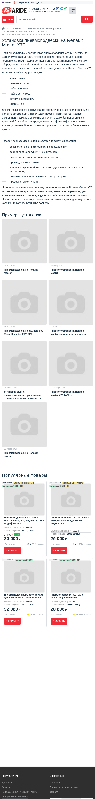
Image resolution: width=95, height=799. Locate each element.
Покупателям (10, 775)
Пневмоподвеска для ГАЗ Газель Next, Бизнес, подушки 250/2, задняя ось (70, 520)
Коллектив (55, 782)
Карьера (54, 792)
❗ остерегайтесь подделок (27, 2)
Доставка (7, 782)
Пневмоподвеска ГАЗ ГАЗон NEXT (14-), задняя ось (67, 596)
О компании (57, 775)
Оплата (6, 787)
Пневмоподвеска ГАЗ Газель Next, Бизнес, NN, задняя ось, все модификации (24, 520)
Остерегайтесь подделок (15, 796)
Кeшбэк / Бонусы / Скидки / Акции (19, 792)
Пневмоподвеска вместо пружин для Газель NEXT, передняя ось (24, 596)
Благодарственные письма (64, 787)
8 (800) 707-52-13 (42, 9)
